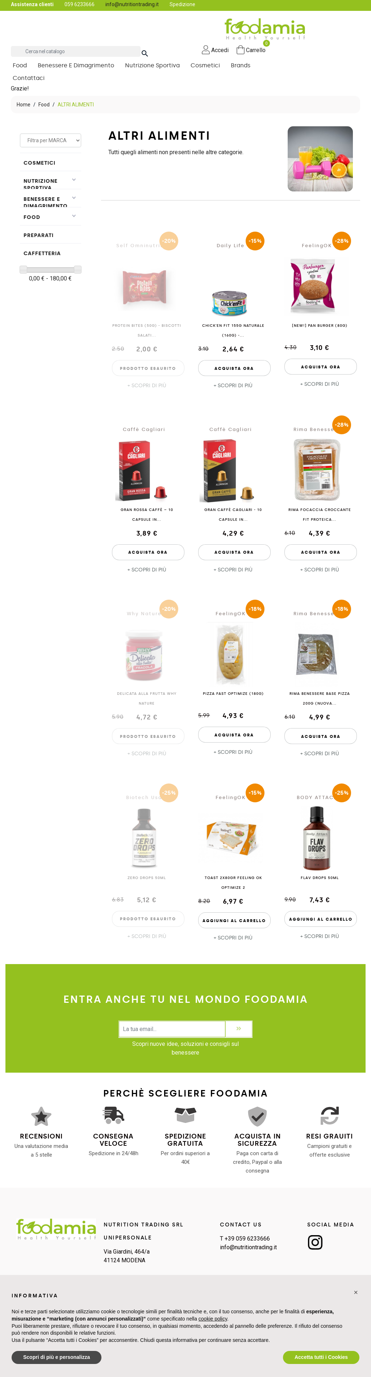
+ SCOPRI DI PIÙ (147, 387)
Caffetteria (42, 255)
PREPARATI (39, 236)
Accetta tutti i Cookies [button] (321, 1357)
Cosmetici (39, 164)
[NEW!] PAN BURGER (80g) (319, 327)
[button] (356, 1292)
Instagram (315, 1243)
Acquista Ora (234, 369)
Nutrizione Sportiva (41, 185)
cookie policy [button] (213, 1319)
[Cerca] (76, 51)
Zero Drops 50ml (147, 879)
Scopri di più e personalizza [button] (56, 1357)
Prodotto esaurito (148, 369)
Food (32, 218)
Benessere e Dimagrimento (46, 203)
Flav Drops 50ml (320, 879)
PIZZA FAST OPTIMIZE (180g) (233, 695)
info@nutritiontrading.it (132, 4)
